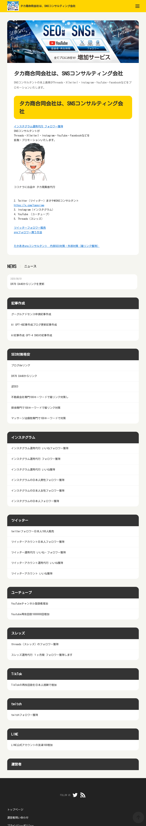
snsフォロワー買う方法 (28, 232)
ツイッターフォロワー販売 (30, 227)
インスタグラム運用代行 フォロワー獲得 (38, 126)
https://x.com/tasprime (29, 205)
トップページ (15, 809)
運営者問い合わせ (18, 817)
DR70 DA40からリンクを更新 (27, 284)
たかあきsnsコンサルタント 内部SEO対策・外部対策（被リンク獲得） (57, 246)
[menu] (137, 6)
